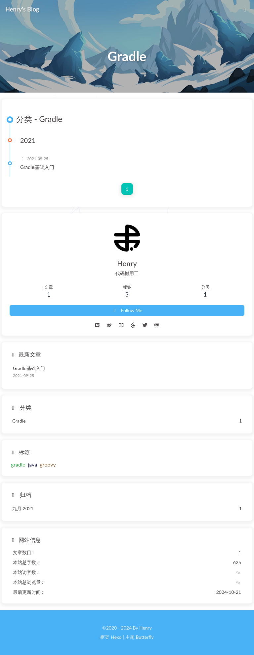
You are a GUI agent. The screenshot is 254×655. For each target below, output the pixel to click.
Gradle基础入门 (37, 167)
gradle (18, 464)
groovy (48, 464)
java (32, 464)
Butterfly (144, 637)
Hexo (116, 637)
